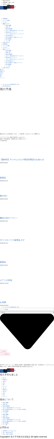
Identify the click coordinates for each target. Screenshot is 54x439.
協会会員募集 (9, 28)
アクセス (5, 22)
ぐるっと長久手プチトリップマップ (15, 34)
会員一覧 (8, 27)
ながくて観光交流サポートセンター (15, 30)
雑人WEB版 (8, 39)
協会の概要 (8, 25)
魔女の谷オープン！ (9, 218)
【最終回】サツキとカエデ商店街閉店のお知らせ (22, 159)
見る (4, 383)
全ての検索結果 (5, 354)
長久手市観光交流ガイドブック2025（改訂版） (15, 409)
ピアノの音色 (6, 280)
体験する (5, 379)
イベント (5, 386)
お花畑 (3, 302)
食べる (4, 378)
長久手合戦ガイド (10, 35)
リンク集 (8, 40)
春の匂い (4, 196)
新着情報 (5, 18)
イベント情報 (6, 20)
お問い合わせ (6, 42)
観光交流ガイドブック (11, 32)
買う (4, 384)
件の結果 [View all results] (3, 351)
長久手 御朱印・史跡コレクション (14, 37)
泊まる (4, 381)
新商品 (3, 178)
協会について (6, 23)
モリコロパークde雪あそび (12, 240)
